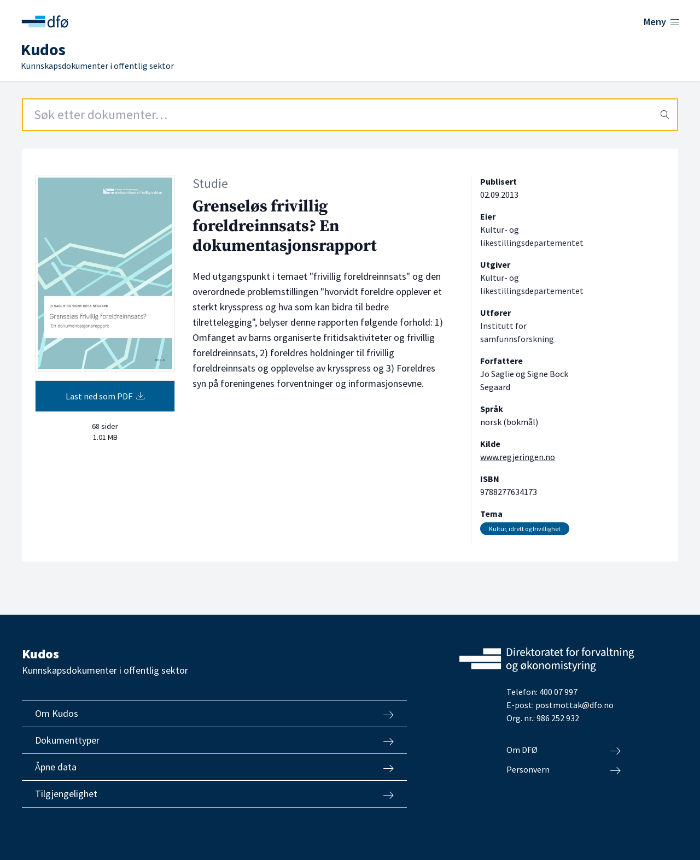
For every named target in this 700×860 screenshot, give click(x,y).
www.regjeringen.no (517, 456)
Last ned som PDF (105, 396)
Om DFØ (563, 750)
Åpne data (214, 767)
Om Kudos (214, 713)
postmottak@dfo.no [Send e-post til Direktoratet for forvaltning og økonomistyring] (574, 704)
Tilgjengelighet (214, 793)
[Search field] (350, 114)
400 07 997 (558, 691)
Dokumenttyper (214, 740)
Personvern (563, 770)
